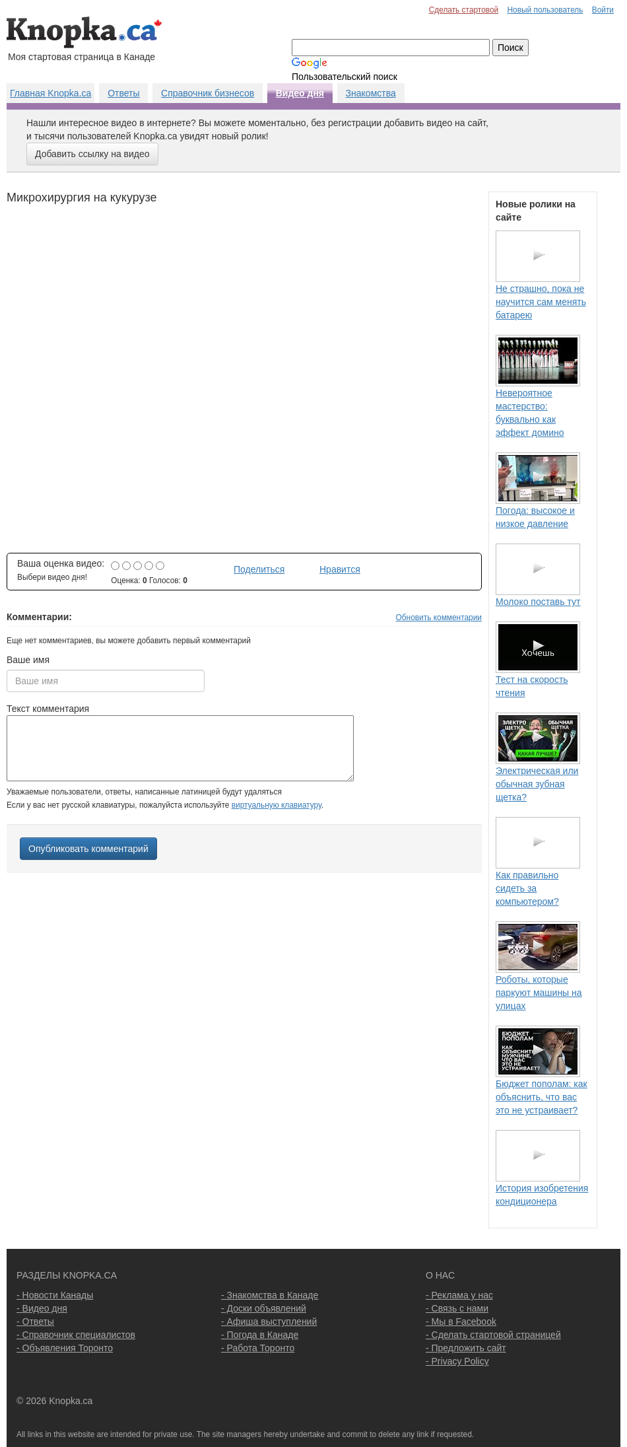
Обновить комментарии (439, 617)
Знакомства (371, 93)
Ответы (123, 93)
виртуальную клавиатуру (276, 805)
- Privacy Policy (457, 1361)
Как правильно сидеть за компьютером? (527, 888)
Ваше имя (28, 659)
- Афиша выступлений (269, 1321)
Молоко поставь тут (538, 601)
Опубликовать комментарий (88, 848)
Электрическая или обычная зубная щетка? (537, 783)
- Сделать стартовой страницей (493, 1334)
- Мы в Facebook (461, 1321)
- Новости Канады (54, 1295)
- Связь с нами (457, 1308)
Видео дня (300, 93)
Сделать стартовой (464, 10)
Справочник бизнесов (207, 93)
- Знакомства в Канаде (269, 1295)
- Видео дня (41, 1308)
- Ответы (35, 1321)
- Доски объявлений (263, 1308)
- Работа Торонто (257, 1348)
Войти (603, 10)
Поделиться (259, 569)
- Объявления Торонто (64, 1348)
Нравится (339, 569)
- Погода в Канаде (259, 1334)
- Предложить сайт (466, 1348)
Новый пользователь (545, 10)
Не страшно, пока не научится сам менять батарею (541, 301)
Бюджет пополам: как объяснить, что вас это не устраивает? (541, 1096)
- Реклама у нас (459, 1295)
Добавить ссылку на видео (92, 154)
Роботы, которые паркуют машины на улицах (539, 992)
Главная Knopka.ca (50, 93)
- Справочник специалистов (75, 1334)
